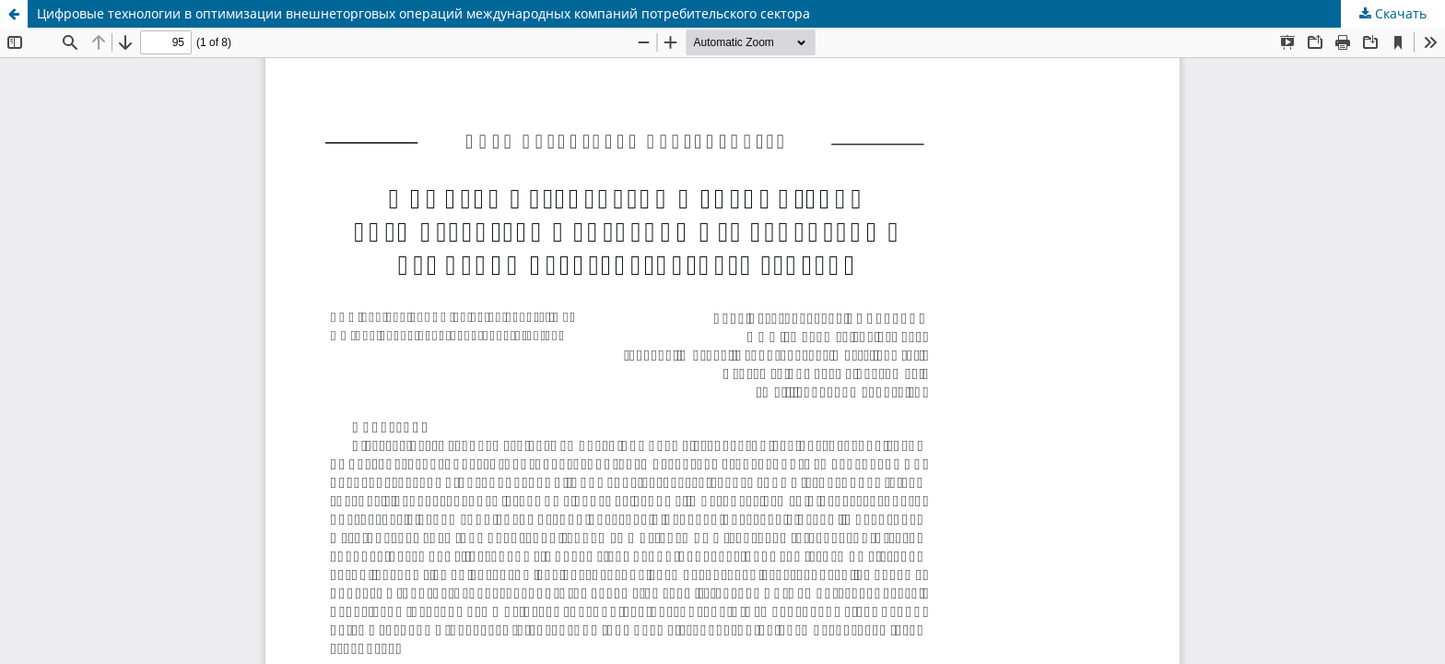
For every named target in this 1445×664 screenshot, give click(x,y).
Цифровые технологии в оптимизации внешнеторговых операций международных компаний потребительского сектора (423, 13)
